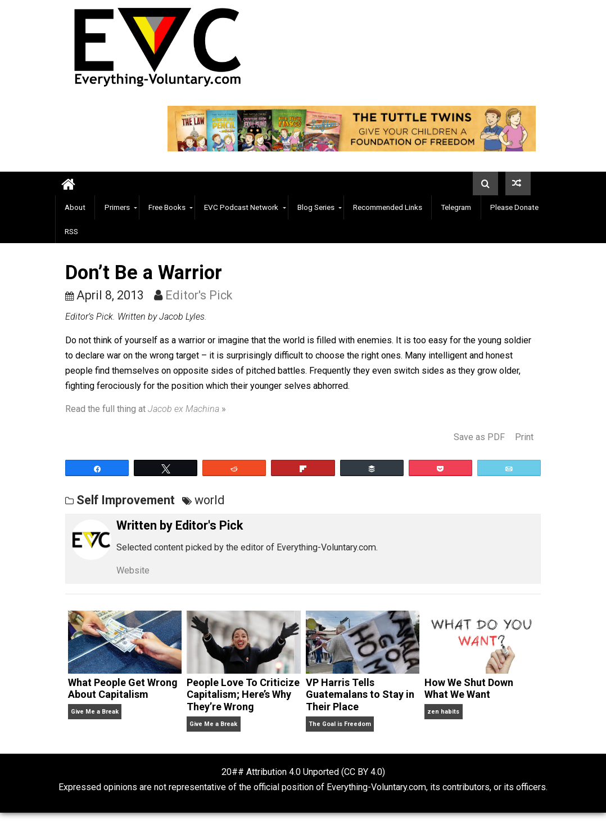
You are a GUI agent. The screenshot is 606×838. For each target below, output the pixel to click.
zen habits (443, 711)
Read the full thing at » (145, 409)
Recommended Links (387, 207)
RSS (71, 231)
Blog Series (315, 207)
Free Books (167, 207)
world (210, 500)
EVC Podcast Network (241, 207)
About (75, 207)
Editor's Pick (198, 295)
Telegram (456, 207)
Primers (117, 207)
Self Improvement (125, 500)
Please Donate (514, 207)
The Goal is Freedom (340, 724)
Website (133, 570)
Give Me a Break (95, 711)
